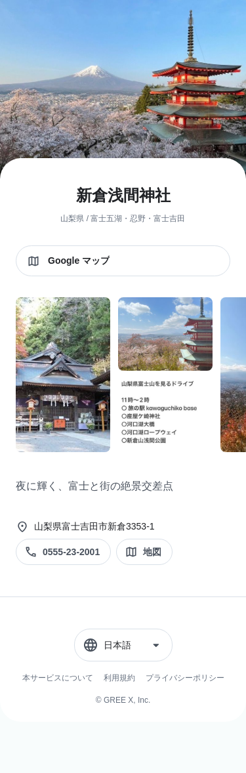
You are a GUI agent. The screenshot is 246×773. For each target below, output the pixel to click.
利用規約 (119, 677)
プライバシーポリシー (185, 677)
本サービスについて (57, 677)
